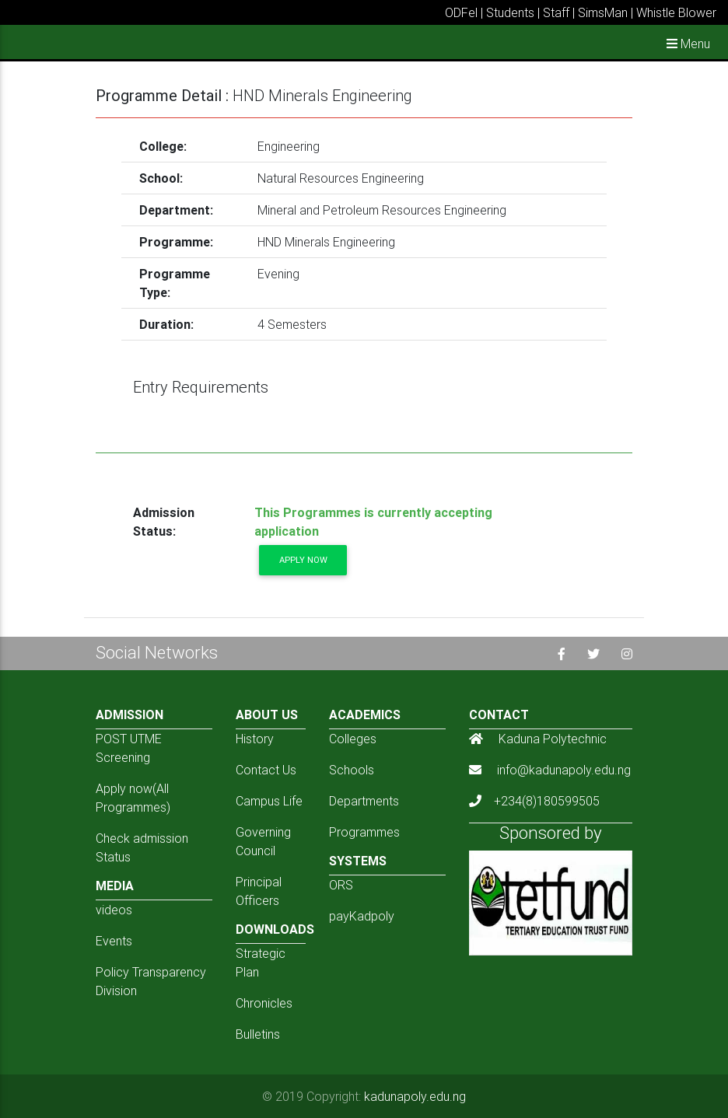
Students (510, 12)
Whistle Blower (676, 12)
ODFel (461, 12)
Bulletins (258, 1034)
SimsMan (603, 12)
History (255, 738)
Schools (351, 769)
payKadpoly (361, 916)
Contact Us (266, 769)
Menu (688, 43)
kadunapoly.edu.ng (415, 1096)
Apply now (303, 559)
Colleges (352, 738)
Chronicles (264, 1003)
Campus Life (269, 801)
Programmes (364, 832)
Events (114, 941)
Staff (556, 12)
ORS (341, 885)
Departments (364, 801)
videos (114, 909)
